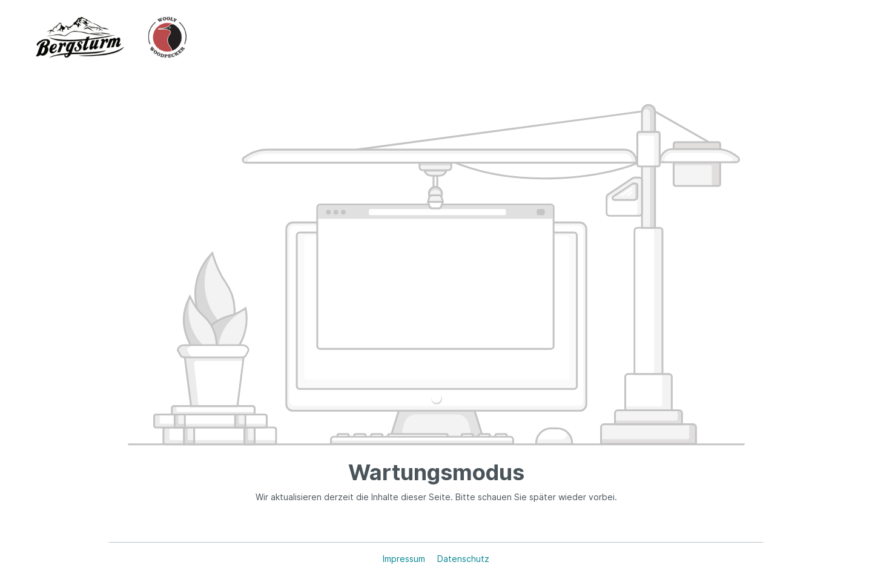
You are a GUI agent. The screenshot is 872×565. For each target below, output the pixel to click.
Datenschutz (463, 558)
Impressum (405, 558)
